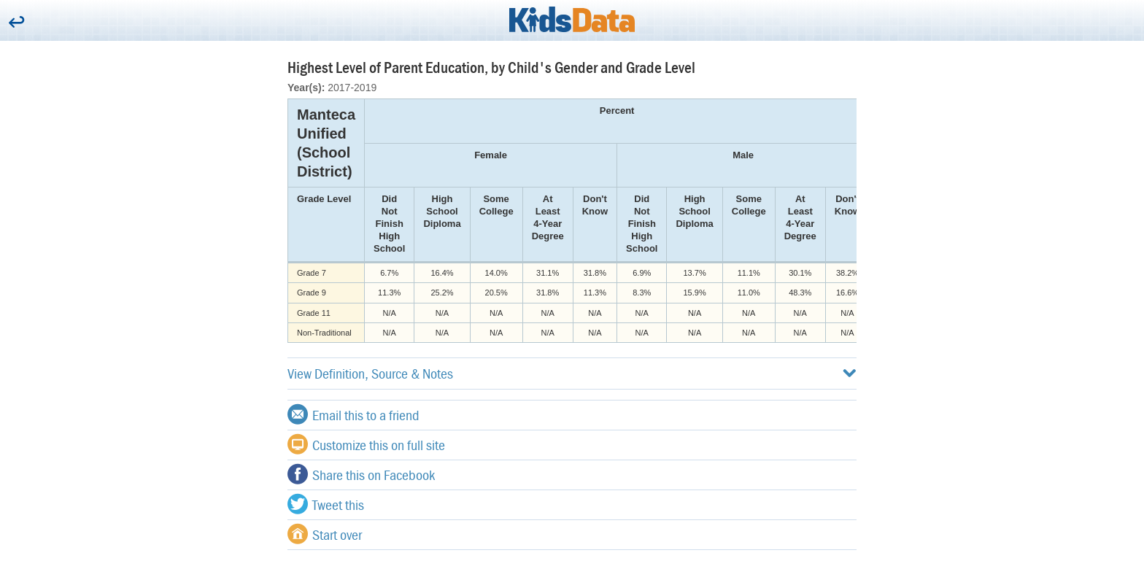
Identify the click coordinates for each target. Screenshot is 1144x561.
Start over (324, 534)
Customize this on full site (366, 444)
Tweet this (325, 504)
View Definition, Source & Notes (572, 373)
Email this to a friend (353, 414)
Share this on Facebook (361, 474)
